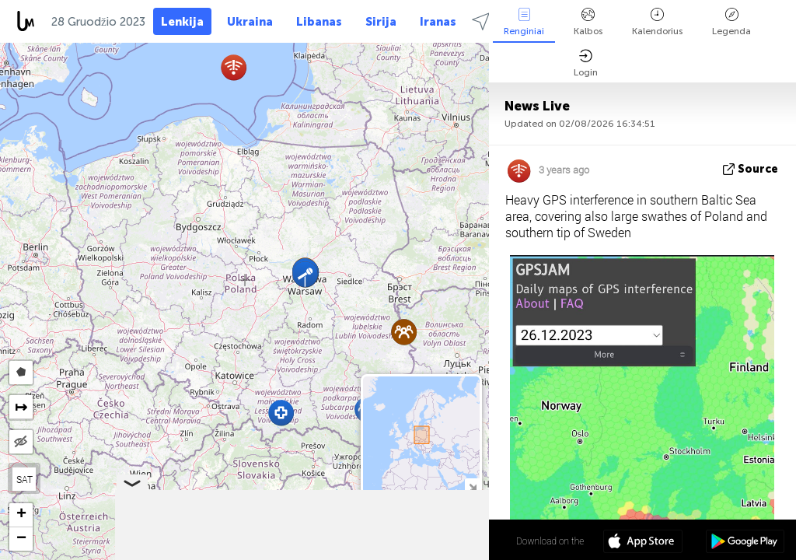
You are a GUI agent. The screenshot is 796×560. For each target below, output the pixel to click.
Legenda (731, 22)
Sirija (380, 22)
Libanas (319, 22)
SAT (24, 479)
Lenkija (182, 22)
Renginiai (524, 22)
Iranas (438, 22)
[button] (281, 412)
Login (586, 63)
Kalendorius (657, 22)
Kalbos (588, 22)
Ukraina (250, 22)
